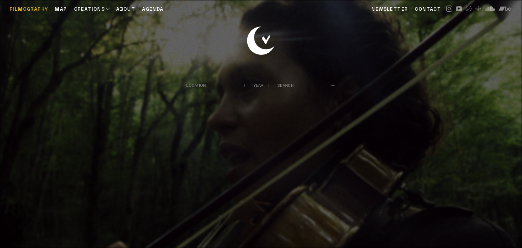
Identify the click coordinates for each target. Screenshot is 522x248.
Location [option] (196, 85)
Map (61, 9)
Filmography (29, 9)
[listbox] (262, 85)
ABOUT (125, 9)
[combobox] (216, 85)
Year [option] (258, 85)
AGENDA (152, 9)
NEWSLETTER (389, 9)
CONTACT (428, 9)
